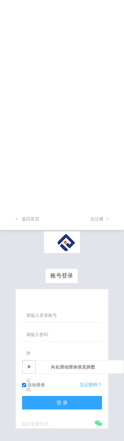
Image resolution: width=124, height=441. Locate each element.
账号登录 (61, 275)
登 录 (62, 402)
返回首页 (27, 218)
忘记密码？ (91, 384)
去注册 (99, 218)
